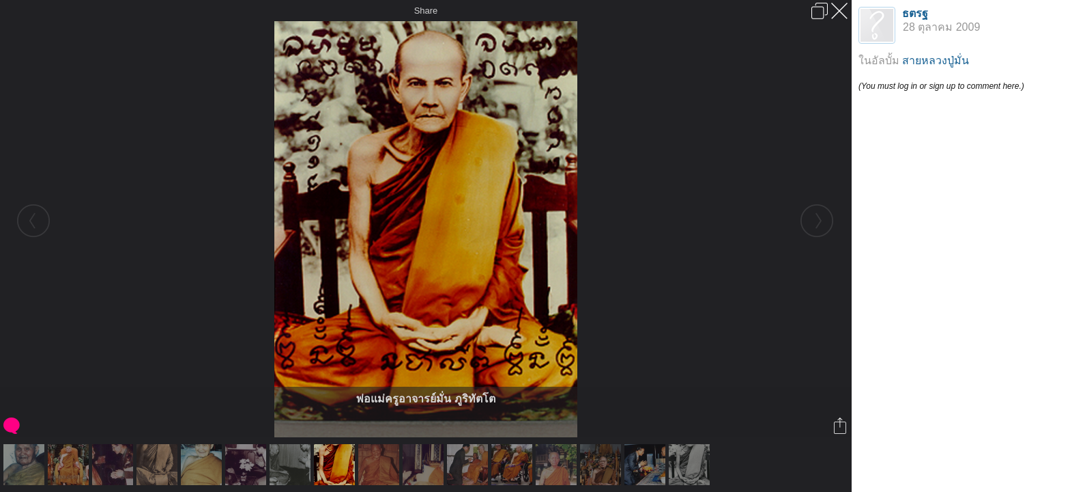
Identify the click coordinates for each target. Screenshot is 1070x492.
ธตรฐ (915, 13)
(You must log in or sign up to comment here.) (941, 86)
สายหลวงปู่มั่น (935, 60)
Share (426, 10)
